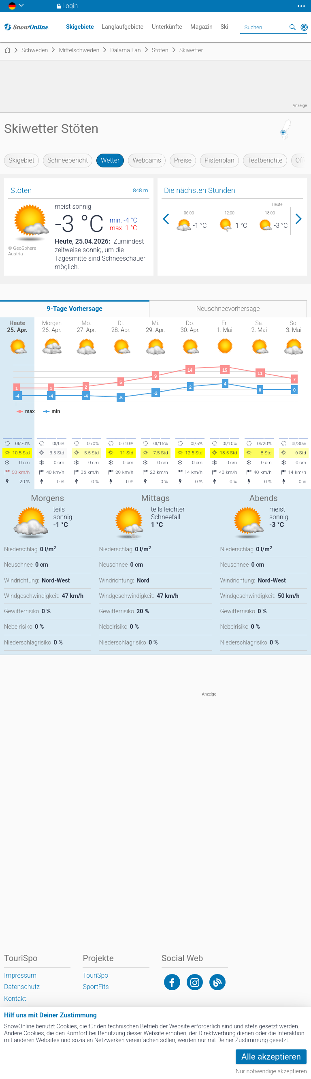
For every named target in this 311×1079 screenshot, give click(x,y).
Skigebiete (80, 27)
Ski (224, 27)
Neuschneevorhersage (228, 309)
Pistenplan (219, 160)
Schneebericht (67, 160)
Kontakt (15, 998)
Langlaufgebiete (122, 27)
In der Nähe (304, 27)
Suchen (293, 27)
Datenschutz (22, 987)
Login (70, 6)
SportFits (96, 987)
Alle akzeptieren (271, 1057)
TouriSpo (95, 975)
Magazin (201, 27)
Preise (183, 160)
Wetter (110, 160)
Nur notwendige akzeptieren (271, 1071)
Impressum (20, 975)
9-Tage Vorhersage (74, 309)
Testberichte (265, 160)
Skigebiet (21, 160)
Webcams (146, 160)
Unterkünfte (167, 27)
